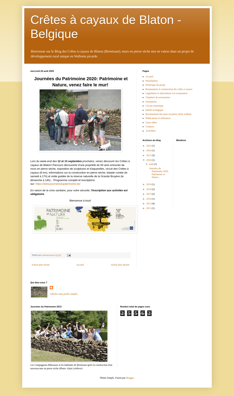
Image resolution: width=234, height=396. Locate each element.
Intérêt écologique (154, 110)
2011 (149, 208)
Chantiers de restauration (158, 97)
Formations (151, 101)
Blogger (130, 377)
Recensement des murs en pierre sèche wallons (168, 114)
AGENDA (151, 130)
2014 (149, 198)
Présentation (152, 80)
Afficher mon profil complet (63, 294)
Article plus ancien (120, 264)
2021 (149, 155)
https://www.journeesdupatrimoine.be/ (58, 183)
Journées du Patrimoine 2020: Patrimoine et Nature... (159, 173)
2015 (149, 193)
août (151, 164)
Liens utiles (151, 122)
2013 (149, 203)
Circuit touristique (154, 105)
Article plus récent (40, 264)
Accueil (80, 264)
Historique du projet (155, 84)
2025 (149, 145)
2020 (149, 160)
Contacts (150, 126)
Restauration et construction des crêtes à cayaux (169, 89)
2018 (149, 189)
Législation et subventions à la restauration (167, 93)
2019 (149, 184)
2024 (149, 150)
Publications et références (158, 118)
